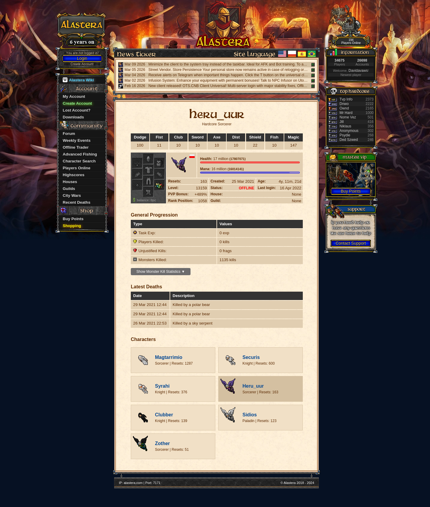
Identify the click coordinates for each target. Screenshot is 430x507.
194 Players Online (351, 41)
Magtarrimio (168, 357)
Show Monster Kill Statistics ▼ (160, 272)
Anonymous (349, 131)
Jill (342, 122)
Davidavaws (358, 70)
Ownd (344, 108)
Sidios (249, 414)
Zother (162, 443)
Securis (251, 357)
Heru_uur (253, 386)
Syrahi (162, 386)
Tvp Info (346, 99)
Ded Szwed (349, 140)
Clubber (164, 414)
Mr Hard (346, 113)
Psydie (345, 135)
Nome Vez (348, 117)
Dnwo (344, 104)
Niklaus (345, 126)
